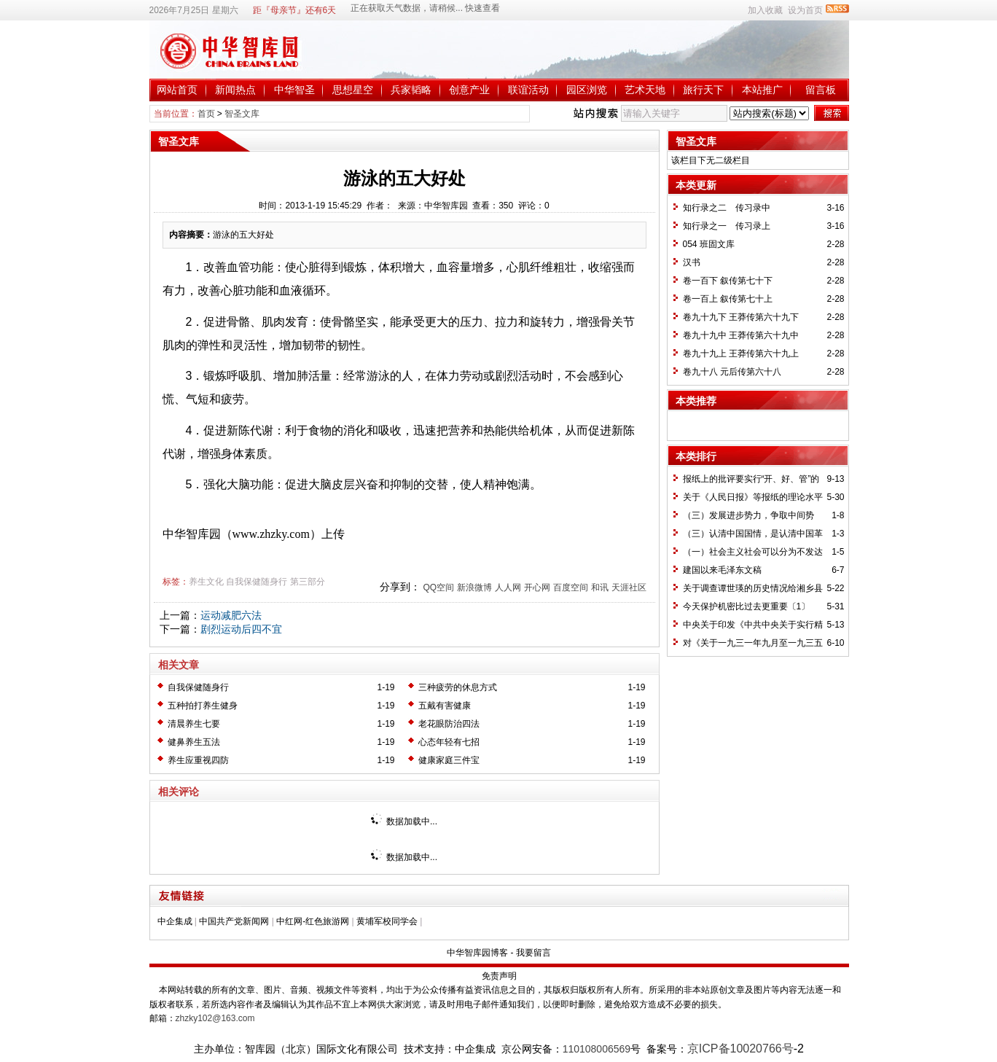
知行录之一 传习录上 (726, 226)
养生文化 (206, 582)
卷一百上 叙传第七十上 (728, 299)
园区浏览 (586, 89)
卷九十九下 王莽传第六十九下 (741, 317)
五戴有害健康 (444, 705)
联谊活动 (528, 89)
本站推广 (762, 89)
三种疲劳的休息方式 (457, 687)
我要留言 (533, 953)
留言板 (820, 89)
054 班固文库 (709, 244)
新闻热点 (235, 89)
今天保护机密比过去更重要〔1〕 (746, 606)
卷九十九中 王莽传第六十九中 (741, 335)
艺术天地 (645, 89)
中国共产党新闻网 (234, 921)
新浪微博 (474, 587)
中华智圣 (294, 89)
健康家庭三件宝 (449, 760)
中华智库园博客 (477, 953)
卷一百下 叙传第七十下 (728, 281)
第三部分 (307, 582)
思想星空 (352, 89)
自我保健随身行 (256, 582)
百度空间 (570, 587)
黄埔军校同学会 (387, 921)
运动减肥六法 (231, 615)
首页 (206, 114)
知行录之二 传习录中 (726, 208)
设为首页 (805, 10)
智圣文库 (241, 114)
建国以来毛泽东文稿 (722, 570)
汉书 (691, 262)
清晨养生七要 (194, 724)
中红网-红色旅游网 (312, 921)
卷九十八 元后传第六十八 (732, 372)
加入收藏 (765, 10)
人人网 (508, 587)
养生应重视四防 (198, 760)
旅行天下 (703, 89)
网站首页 (177, 89)
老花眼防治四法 (449, 724)
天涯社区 (628, 587)
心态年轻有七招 (449, 742)
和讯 (600, 587)
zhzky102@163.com (215, 1018)
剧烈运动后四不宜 (241, 629)
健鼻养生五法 (194, 742)
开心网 (537, 587)
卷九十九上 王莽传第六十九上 (741, 353)
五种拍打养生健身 (203, 705)
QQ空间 (438, 587)
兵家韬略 (411, 89)
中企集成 (174, 921)
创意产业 (469, 89)
